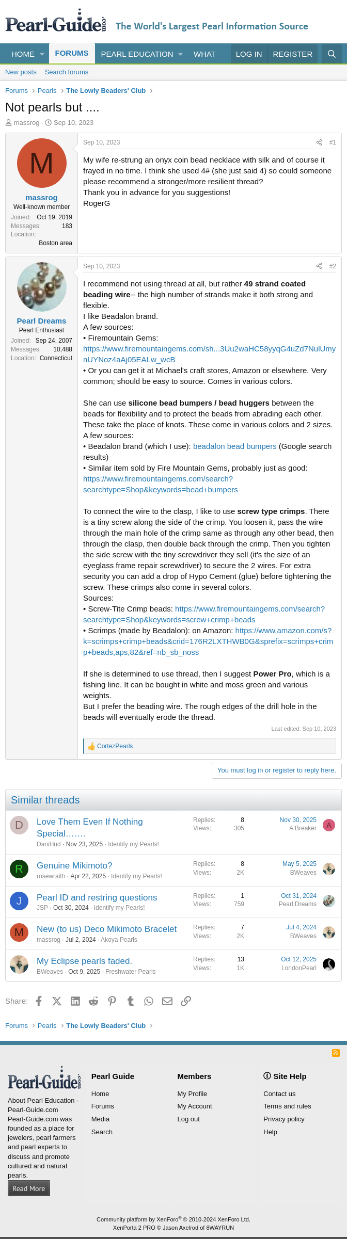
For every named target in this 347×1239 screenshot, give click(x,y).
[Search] (332, 53)
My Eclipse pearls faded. (84, 961)
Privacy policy (283, 1119)
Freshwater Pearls (130, 971)
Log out (189, 1119)
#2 (332, 266)
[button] (42, 53)
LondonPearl (299, 968)
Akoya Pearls (119, 939)
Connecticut (56, 358)
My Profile (193, 1094)
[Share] (319, 143)
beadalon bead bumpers (235, 446)
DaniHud (49, 844)
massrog (27, 122)
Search (102, 1132)
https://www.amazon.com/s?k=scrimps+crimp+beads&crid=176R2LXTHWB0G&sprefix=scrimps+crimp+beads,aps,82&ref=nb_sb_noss (208, 641)
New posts (21, 72)
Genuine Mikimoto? (74, 866)
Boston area (55, 243)
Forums (72, 53)
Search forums (67, 72)
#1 (332, 142)
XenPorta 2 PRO (134, 1228)
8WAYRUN (220, 1228)
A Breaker (303, 828)
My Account (195, 1106)
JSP (42, 907)
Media (100, 1119)
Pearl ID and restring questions (97, 898)
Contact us (279, 1094)
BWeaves (303, 872)
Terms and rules (287, 1106)
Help (270, 1132)
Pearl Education (137, 54)
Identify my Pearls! (133, 844)
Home (23, 54)
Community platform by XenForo (173, 1219)
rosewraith (51, 876)
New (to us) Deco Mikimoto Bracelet (107, 929)
